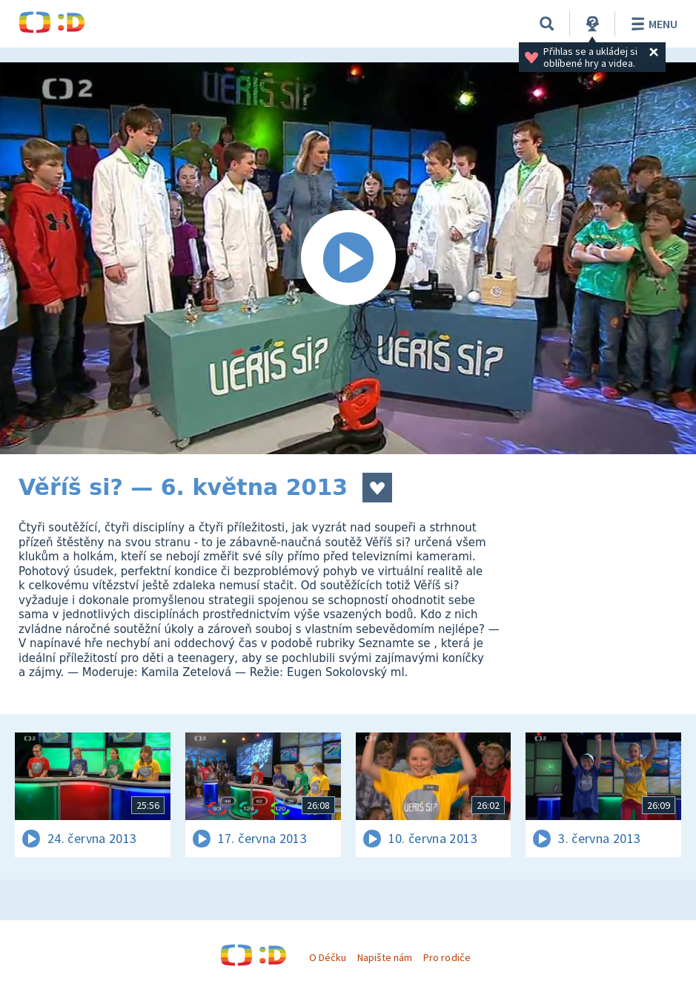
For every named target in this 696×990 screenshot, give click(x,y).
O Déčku (327, 957)
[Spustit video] (348, 258)
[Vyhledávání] (547, 23)
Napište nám (384, 957)
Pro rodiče (446, 957)
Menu (651, 24)
